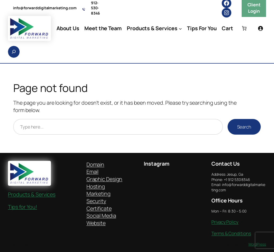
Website (96, 223)
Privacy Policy (224, 222)
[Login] (260, 28)
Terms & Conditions (231, 233)
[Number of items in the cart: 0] (244, 28)
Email (92, 171)
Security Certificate (99, 204)
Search (244, 127)
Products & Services (31, 194)
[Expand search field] (14, 52)
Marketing (98, 193)
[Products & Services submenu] (180, 28)
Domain (95, 164)
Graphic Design (104, 179)
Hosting (95, 186)
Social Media (101, 215)
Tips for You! (22, 206)
